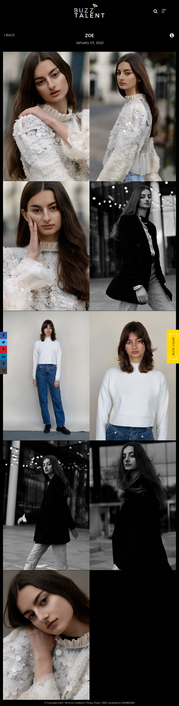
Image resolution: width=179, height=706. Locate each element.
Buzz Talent (89, 10)
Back (9, 35)
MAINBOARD (128, 703)
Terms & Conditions (74, 703)
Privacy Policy (93, 703)
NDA (104, 703)
